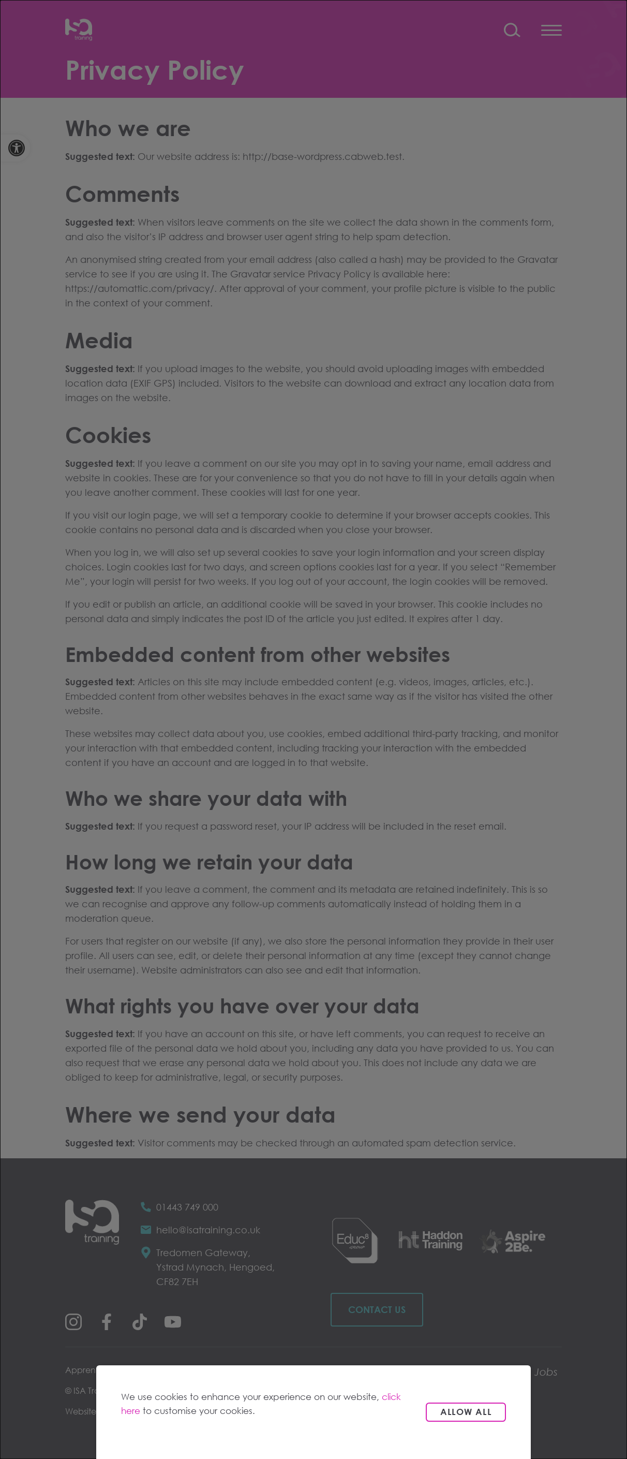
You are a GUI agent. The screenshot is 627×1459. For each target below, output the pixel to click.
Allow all (465, 1411)
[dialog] (313, 729)
